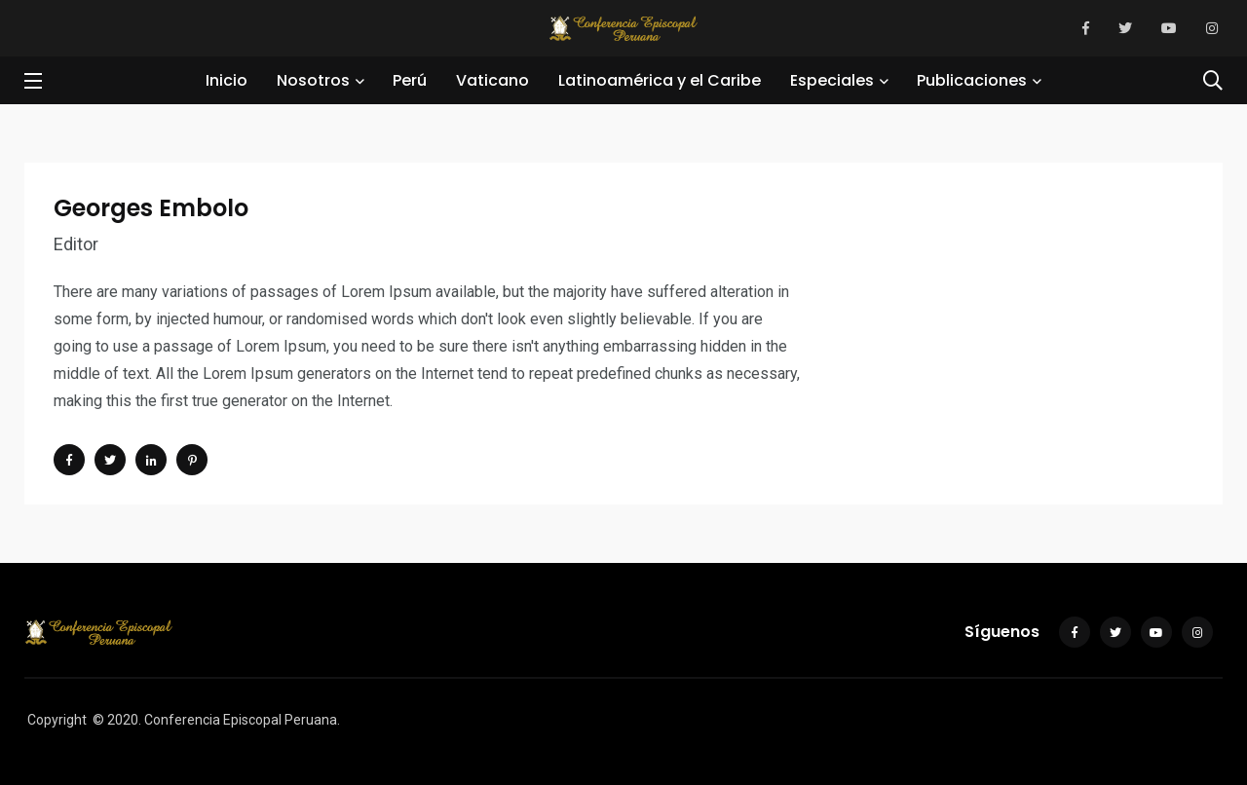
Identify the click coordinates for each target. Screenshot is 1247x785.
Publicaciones (972, 80)
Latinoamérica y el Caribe (659, 80)
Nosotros (313, 80)
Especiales (832, 80)
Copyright (57, 720)
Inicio (226, 80)
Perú (410, 80)
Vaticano (492, 80)
